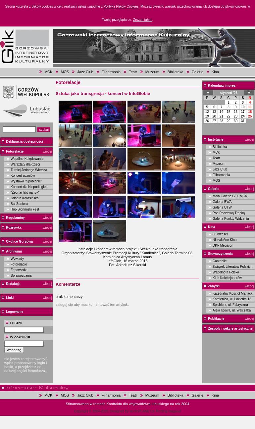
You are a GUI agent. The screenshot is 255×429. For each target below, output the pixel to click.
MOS (65, 72)
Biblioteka (175, 72)
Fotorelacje (15, 151)
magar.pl (174, 411)
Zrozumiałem (142, 20)
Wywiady (17, 259)
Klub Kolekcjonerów (227, 278)
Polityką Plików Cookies (121, 6)
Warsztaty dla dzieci (25, 164)
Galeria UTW (222, 207)
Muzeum (152, 72)
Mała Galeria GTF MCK (230, 196)
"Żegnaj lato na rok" (25, 192)
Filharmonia (111, 72)
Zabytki (214, 286)
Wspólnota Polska (226, 272)
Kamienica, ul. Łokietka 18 (232, 299)
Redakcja (13, 284)
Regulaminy (15, 217)
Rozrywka (14, 227)
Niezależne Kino (224, 240)
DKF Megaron (223, 245)
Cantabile (220, 261)
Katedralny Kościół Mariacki (233, 293)
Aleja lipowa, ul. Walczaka (232, 310)
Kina (215, 72)
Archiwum (14, 251)
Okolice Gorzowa (19, 241)
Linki (10, 298)
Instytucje (216, 139)
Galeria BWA (222, 202)
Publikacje (216, 318)
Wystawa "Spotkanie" (26, 181)
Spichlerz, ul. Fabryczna (230, 305)
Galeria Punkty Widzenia (231, 218)
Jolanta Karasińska (25, 198)
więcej (47, 151)
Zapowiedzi (19, 270)
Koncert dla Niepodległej (28, 187)
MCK (48, 72)
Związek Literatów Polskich (232, 266)
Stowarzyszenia (220, 254)
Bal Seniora (19, 204)
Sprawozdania (21, 275)
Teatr (133, 72)
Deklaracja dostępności (24, 141)
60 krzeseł (220, 234)
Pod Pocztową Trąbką (229, 213)
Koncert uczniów (23, 175)
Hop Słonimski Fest (25, 209)
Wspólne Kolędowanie (27, 159)
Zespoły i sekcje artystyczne (230, 328)
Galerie (197, 72)
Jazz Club (85, 72)
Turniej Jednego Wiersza (29, 170)
